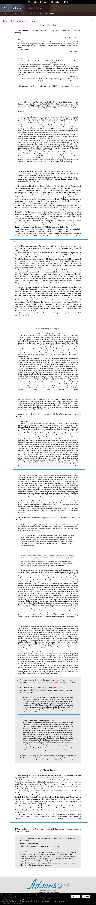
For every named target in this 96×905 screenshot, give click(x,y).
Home (5, 14)
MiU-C (70, 760)
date (68, 758)
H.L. (39, 123)
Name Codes (49, 14)
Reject (86, 896)
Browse (14, 14)
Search (32, 14)
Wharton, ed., (57, 682)
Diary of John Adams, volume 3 (20, 21)
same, (55, 687)
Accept (76, 896)
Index (23, 14)
